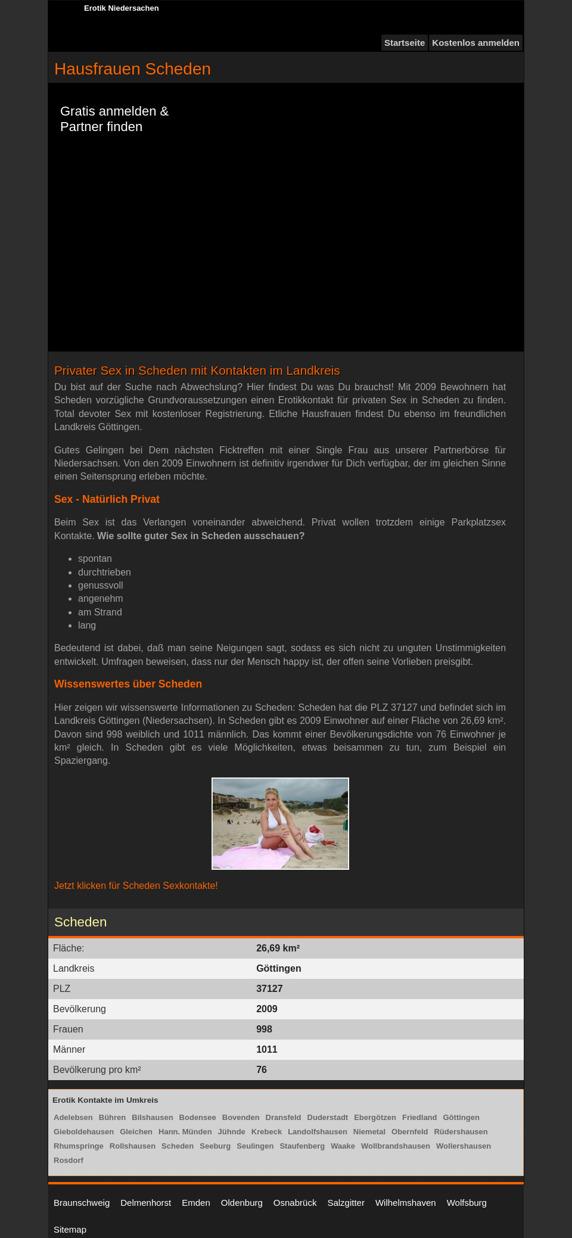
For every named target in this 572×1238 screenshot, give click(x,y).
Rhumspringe (79, 1145)
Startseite (404, 43)
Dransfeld (283, 1117)
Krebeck (266, 1131)
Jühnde (231, 1131)
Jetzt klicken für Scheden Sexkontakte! (136, 886)
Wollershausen (463, 1145)
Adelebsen (73, 1117)
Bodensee (197, 1117)
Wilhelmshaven (405, 1202)
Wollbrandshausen (395, 1145)
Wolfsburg (467, 1202)
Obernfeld (409, 1131)
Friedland (419, 1117)
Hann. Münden (185, 1131)
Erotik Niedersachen (121, 8)
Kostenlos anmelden (476, 43)
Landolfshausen (317, 1131)
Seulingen (255, 1145)
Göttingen (461, 1117)
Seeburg (215, 1145)
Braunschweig (82, 1202)
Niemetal (369, 1131)
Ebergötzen (375, 1117)
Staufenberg (302, 1145)
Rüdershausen (460, 1131)
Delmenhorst (145, 1202)
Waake (343, 1145)
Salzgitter (346, 1202)
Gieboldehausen (84, 1131)
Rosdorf (68, 1160)
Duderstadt (328, 1117)
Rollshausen (133, 1145)
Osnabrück (295, 1202)
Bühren (112, 1117)
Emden (196, 1202)
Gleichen (136, 1131)
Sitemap (70, 1229)
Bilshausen (152, 1117)
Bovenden (241, 1117)
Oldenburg (242, 1202)
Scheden (177, 1145)
